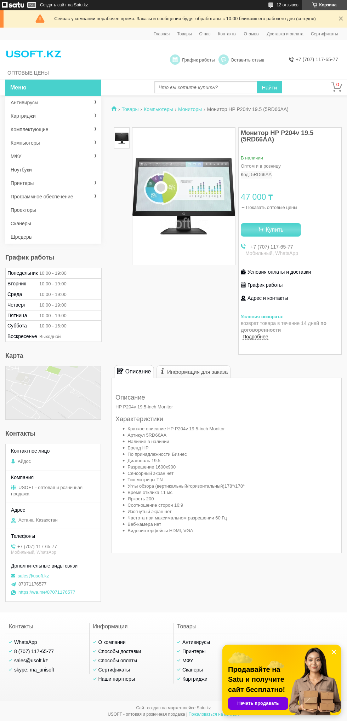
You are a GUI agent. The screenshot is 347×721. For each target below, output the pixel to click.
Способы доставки (119, 651)
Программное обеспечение (42, 196)
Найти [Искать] (269, 88)
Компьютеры (158, 109)
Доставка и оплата (285, 33)
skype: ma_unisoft (34, 670)
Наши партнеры (116, 679)
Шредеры (22, 237)
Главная (162, 33)
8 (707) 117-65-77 (34, 651)
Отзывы (251, 33)
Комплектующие (30, 129)
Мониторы (190, 109)
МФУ (16, 156)
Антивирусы (24, 102)
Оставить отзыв (247, 60)
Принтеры (22, 183)
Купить (275, 230)
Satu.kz (204, 707)
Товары (184, 33)
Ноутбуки (21, 170)
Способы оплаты (117, 660)
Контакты (227, 33)
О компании (112, 642)
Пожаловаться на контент (213, 714)
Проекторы (23, 210)
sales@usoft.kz (33, 575)
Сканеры (21, 223)
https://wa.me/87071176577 (46, 592)
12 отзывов (287, 4)
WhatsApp (25, 642)
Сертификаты (324, 33)
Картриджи (23, 116)
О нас (205, 33)
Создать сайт (53, 4)
